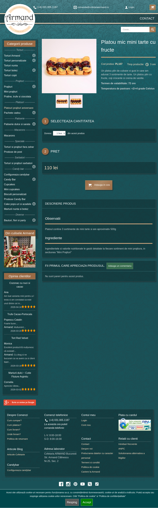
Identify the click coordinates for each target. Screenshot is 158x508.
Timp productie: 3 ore (141, 64)
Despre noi (87, 448)
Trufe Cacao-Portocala (19, 314)
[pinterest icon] (75, 484)
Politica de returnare (17, 438)
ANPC (121, 448)
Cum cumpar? (14, 420)
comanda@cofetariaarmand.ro (91, 7)
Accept (87, 502)
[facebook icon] (61, 484)
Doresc (48, 133)
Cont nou (86, 425)
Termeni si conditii (90, 462)
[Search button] (153, 29)
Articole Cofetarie (16, 454)
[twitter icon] (90, 484)
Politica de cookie (90, 467)
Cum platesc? (14, 425)
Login (129, 7)
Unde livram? (14, 434)
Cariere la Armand (90, 471)
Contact (147, 18)
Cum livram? (13, 429)
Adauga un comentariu (119, 266)
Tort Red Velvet (19, 338)
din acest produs (75, 133)
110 (48, 167)
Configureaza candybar (16, 174)
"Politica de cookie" (87, 496)
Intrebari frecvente (127, 444)
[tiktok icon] (97, 484)
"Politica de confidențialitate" (112, 496)
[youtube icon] (82, 484)
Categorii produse (20, 43)
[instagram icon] (68, 484)
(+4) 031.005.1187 (57, 420)
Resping (72, 502)
